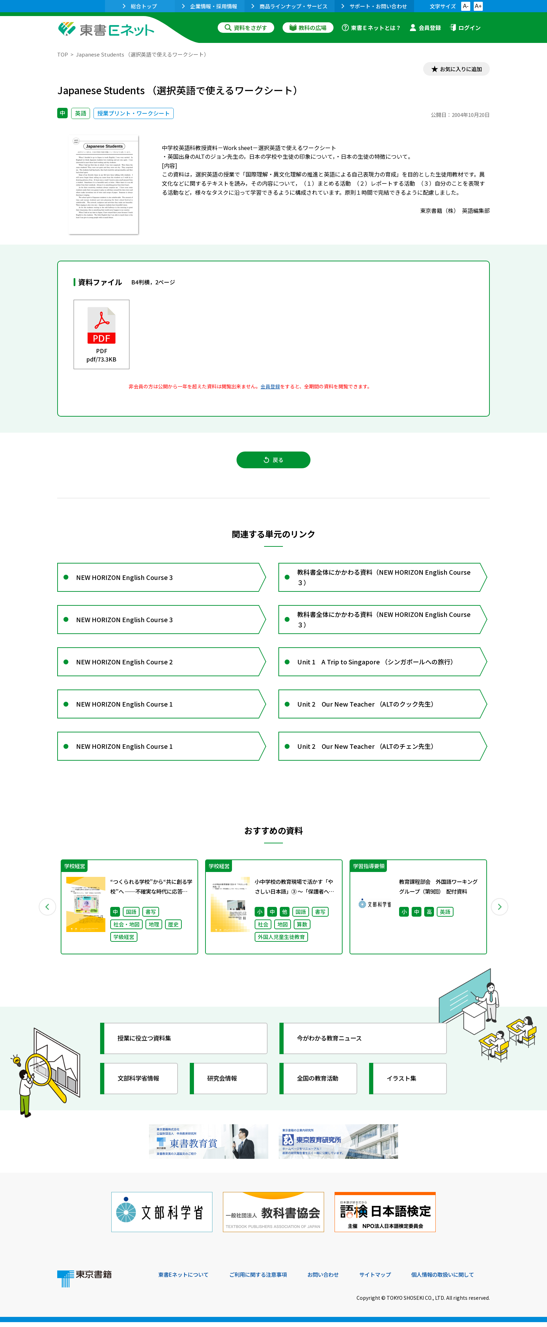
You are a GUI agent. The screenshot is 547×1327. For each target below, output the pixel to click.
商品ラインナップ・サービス (290, 6)
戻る (273, 461)
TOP (62, 54)
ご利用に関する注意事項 (263, 1279)
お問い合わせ (331, 1279)
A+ (478, 6)
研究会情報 (223, 1085)
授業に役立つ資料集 (146, 1045)
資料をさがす (246, 27)
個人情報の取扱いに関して (456, 1279)
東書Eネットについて (185, 1279)
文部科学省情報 (140, 1085)
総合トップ (140, 6)
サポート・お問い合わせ (374, 6)
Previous (47, 914)
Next (500, 914)
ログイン (465, 27)
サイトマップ (385, 1279)
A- (466, 6)
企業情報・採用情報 (209, 6)
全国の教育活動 (320, 1085)
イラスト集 (403, 1085)
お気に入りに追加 (459, 69)
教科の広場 (308, 27)
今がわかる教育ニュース (332, 1045)
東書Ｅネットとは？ (371, 27)
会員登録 (425, 27)
